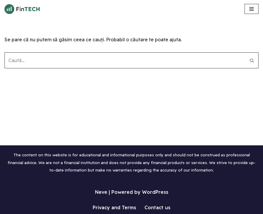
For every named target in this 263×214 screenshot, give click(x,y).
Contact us (157, 207)
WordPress (155, 192)
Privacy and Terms (114, 207)
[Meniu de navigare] (252, 9)
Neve (101, 192)
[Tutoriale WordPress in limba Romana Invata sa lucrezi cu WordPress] (22, 9)
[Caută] (124, 60)
